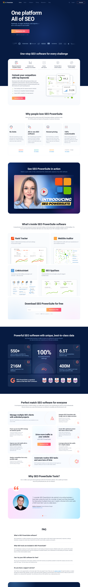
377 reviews (36, 151)
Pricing (37, 2)
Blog (49, 2)
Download (81, 2)
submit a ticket (57, 571)
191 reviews (67, 151)
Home (20, 2)
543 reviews (21, 151)
